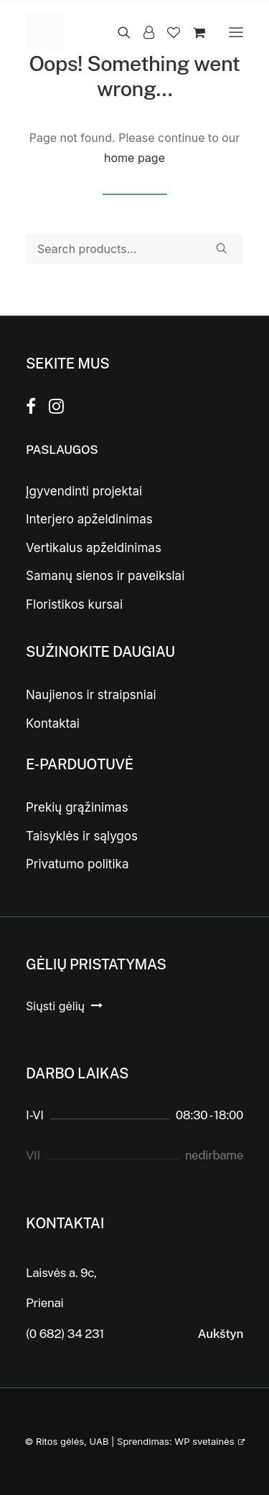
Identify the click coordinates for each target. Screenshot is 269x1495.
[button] (236, 32)
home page (134, 158)
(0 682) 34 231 (65, 1333)
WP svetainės (204, 1441)
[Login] (142, 32)
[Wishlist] (167, 32)
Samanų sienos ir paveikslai (105, 576)
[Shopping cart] (192, 32)
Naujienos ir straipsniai (91, 695)
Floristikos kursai (74, 604)
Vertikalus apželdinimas (93, 548)
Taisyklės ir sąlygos (82, 836)
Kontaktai (53, 723)
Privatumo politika (77, 864)
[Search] (118, 32)
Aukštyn (220, 1333)
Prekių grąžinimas (77, 807)
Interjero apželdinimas (89, 519)
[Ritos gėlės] (45, 32)
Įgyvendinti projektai (84, 491)
